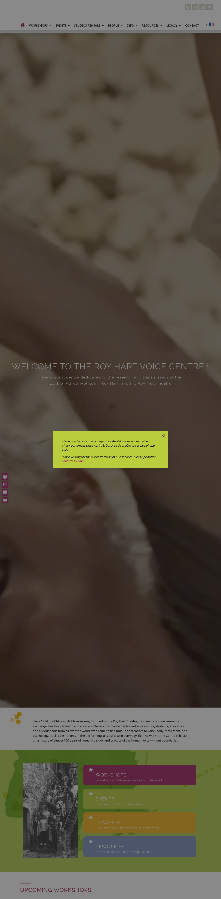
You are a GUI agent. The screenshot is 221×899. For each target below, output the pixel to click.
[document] (110, 449)
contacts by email (73, 461)
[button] (162, 435)
